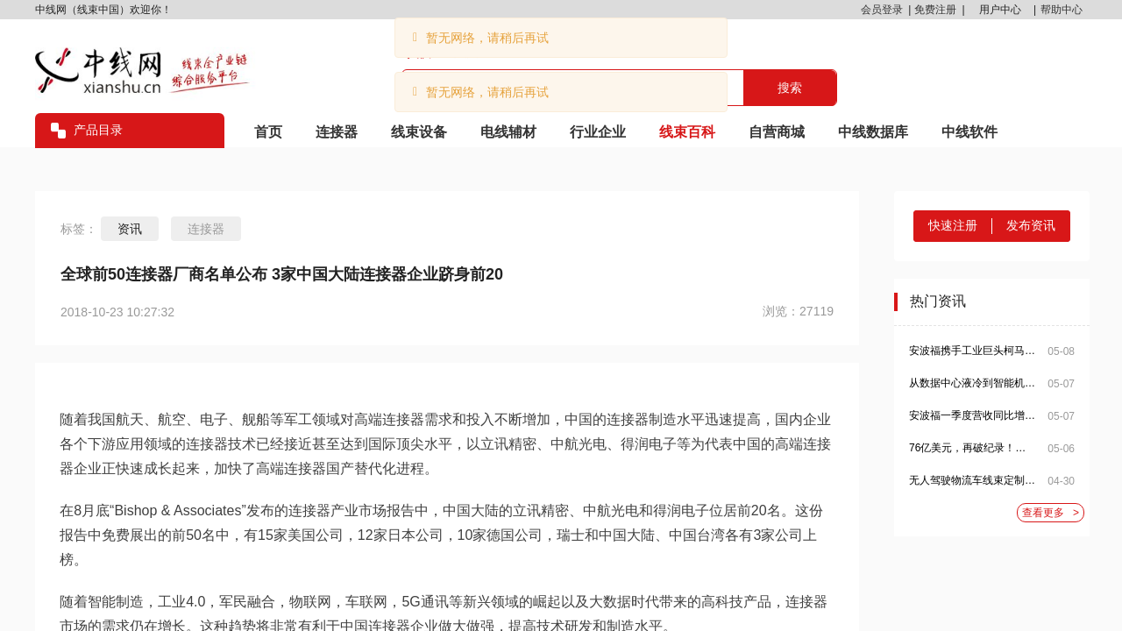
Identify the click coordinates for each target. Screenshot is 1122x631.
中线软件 (969, 131)
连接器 (337, 131)
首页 (268, 131)
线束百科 (687, 131)
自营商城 (777, 131)
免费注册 (935, 10)
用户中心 (1000, 10)
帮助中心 (1061, 10)
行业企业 (598, 131)
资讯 (129, 229)
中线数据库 (873, 131)
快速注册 (952, 225)
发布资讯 (1030, 225)
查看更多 (1050, 513)
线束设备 (419, 131)
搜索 (790, 88)
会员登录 (882, 10)
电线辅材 (508, 131)
